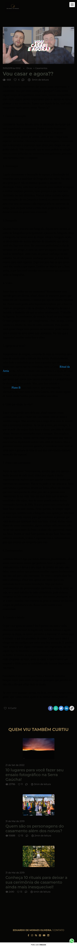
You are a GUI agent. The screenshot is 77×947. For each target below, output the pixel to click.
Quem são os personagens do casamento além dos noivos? (35, 828)
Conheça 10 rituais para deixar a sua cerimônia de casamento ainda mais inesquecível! (36, 882)
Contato (58, 930)
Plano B (16, 387)
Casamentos (41, 68)
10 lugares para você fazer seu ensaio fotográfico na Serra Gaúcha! (35, 775)
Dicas (29, 68)
